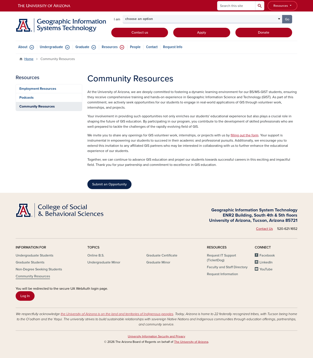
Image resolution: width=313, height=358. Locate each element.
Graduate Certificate (161, 255)
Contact (152, 47)
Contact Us (264, 229)
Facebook (267, 255)
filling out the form (244, 135)
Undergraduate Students (34, 255)
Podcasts (26, 97)
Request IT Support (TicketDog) (221, 257)
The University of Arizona (191, 342)
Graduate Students (30, 262)
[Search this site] (236, 5)
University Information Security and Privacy (156, 336)
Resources (281, 6)
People (135, 47)
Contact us (140, 32)
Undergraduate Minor (103, 262)
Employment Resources (37, 89)
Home (28, 59)
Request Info (172, 47)
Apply (201, 32)
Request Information (222, 274)
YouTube (266, 269)
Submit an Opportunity (109, 184)
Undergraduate (51, 47)
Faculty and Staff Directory (227, 267)
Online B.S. (95, 255)
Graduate (82, 47)
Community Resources (37, 106)
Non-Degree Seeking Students (39, 269)
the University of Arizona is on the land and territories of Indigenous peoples (117, 314)
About (22, 47)
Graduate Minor (158, 262)
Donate (263, 32)
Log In (25, 296)
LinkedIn (266, 262)
